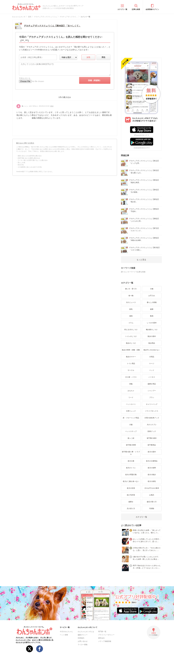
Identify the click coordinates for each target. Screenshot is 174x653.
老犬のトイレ (131, 468)
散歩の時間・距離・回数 (131, 350)
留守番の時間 (131, 445)
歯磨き (130, 502)
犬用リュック (131, 411)
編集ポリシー (83, 635)
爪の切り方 (131, 508)
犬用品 (151, 357)
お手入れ (151, 296)
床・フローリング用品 (131, 418)
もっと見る (141, 260)
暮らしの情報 (152, 302)
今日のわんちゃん (66, 631)
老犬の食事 (152, 468)
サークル (131, 370)
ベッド (151, 370)
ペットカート (131, 404)
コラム (130, 323)
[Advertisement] (141, 37)
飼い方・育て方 (131, 289)
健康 (151, 309)
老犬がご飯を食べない (131, 481)
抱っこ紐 (131, 438)
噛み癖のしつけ (151, 330)
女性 (88, 57)
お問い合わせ (83, 641)
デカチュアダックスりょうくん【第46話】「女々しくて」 (52, 26)
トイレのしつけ (131, 336)
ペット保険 (64, 635)
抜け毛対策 (131, 495)
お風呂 (151, 495)
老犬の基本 (152, 452)
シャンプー (152, 391)
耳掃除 (151, 508)
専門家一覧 (102, 631)
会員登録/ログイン (152, 9)
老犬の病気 (152, 481)
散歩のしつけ (131, 343)
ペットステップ (131, 431)
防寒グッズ (152, 431)
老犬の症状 (131, 488)
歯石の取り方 (152, 502)
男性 (103, 57)
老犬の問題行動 (131, 475)
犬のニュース (131, 302)
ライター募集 (83, 645)
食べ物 (130, 296)
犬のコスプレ (152, 425)
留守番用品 (152, 445)
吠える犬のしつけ (130, 330)
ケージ (151, 363)
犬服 (131, 425)
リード (130, 397)
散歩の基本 (152, 336)
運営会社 (101, 638)
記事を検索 (136, 9)
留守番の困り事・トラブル (131, 453)
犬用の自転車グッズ (151, 418)
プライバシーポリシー (106, 635)
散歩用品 (151, 343)
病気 (131, 309)
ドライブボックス (151, 411)
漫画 (131, 316)
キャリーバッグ (151, 404)
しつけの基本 (152, 323)
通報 (51, 106)
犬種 (151, 289)
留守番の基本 (152, 438)
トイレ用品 (131, 363)
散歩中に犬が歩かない (152, 350)
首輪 (131, 384)
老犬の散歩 (152, 475)
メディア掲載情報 (104, 641)
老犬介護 (131, 461)
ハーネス (151, 377)
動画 (151, 316)
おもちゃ (131, 391)
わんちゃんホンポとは (86, 631)
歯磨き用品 (152, 384)
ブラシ (151, 397)
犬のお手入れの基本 (151, 488)
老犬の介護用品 (151, 461)
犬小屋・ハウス (131, 377)
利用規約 (81, 638)
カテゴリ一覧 (122, 9)
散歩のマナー (131, 357)
